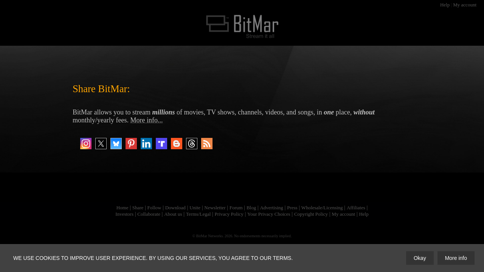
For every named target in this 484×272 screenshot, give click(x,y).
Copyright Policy (311, 214)
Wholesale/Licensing (322, 207)
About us (173, 214)
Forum (236, 207)
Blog (251, 207)
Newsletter (214, 207)
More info (456, 258)
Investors (124, 214)
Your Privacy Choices (268, 214)
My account (464, 5)
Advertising (271, 207)
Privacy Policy (229, 214)
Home (122, 207)
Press (292, 207)
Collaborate (148, 214)
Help (445, 5)
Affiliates (356, 207)
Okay (420, 258)
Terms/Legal (198, 214)
